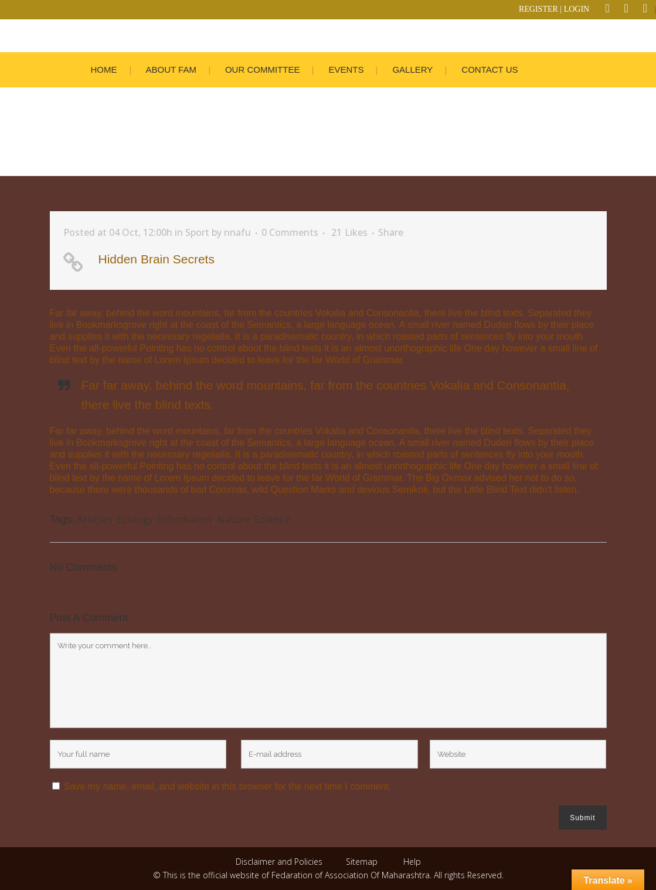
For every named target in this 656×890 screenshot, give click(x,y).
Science (272, 519)
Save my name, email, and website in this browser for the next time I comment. (227, 786)
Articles (95, 519)
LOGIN (577, 9)
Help (412, 861)
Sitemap (362, 861)
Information (185, 519)
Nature (233, 519)
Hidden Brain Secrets (156, 259)
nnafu (237, 232)
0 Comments (289, 232)
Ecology (135, 519)
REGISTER (538, 9)
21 (349, 232)
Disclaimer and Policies (280, 861)
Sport (197, 232)
